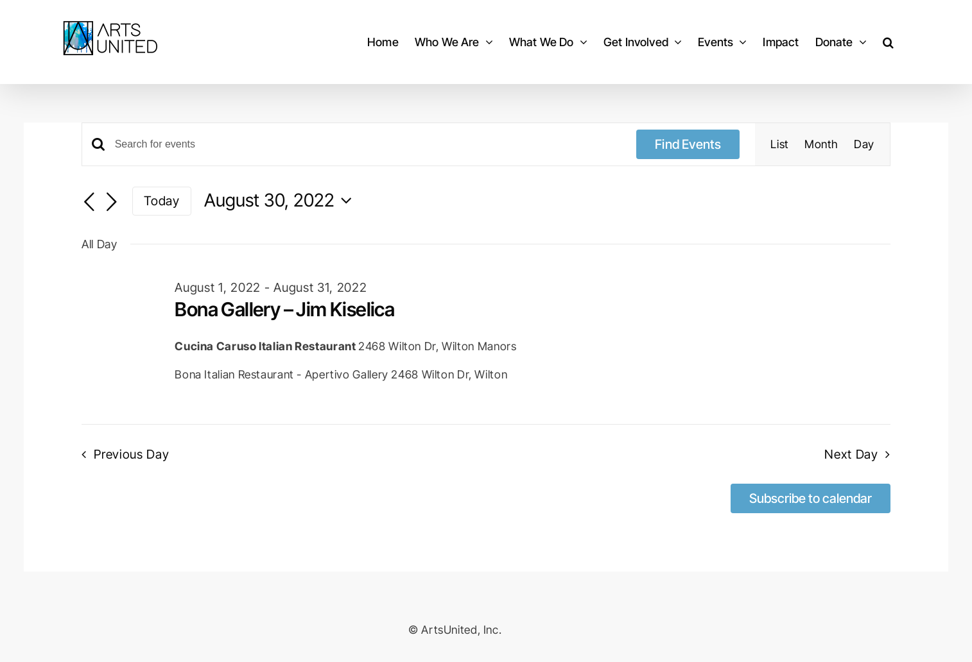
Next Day (851, 454)
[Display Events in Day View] (864, 144)
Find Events (688, 144)
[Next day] (111, 202)
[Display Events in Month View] (821, 144)
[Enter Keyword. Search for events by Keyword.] (368, 144)
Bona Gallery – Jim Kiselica (284, 309)
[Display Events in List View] (779, 144)
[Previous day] (89, 202)
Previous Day (131, 454)
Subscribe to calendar (810, 498)
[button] (888, 42)
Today (161, 200)
